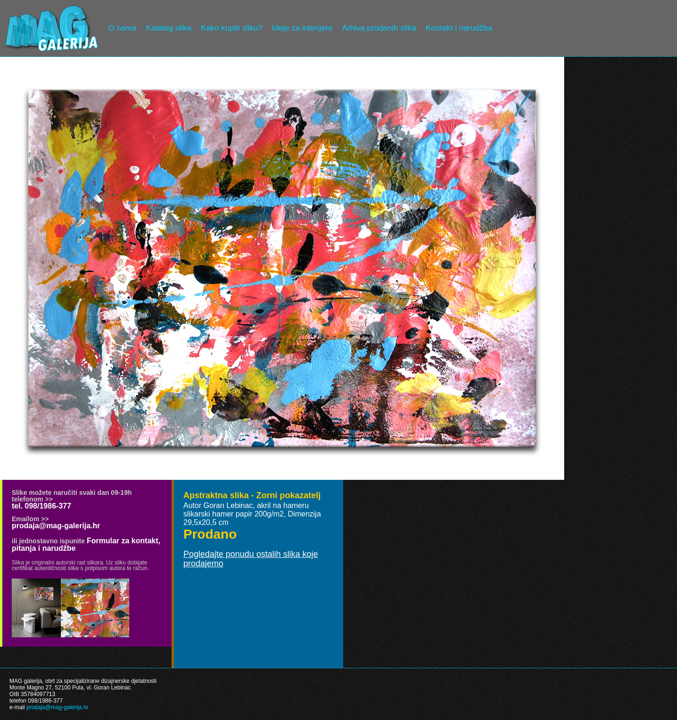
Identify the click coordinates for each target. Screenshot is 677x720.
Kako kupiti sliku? (231, 27)
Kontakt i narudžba (459, 27)
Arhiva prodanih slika (379, 27)
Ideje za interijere (302, 27)
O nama (122, 27)
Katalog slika (168, 27)
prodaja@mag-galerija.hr (56, 526)
